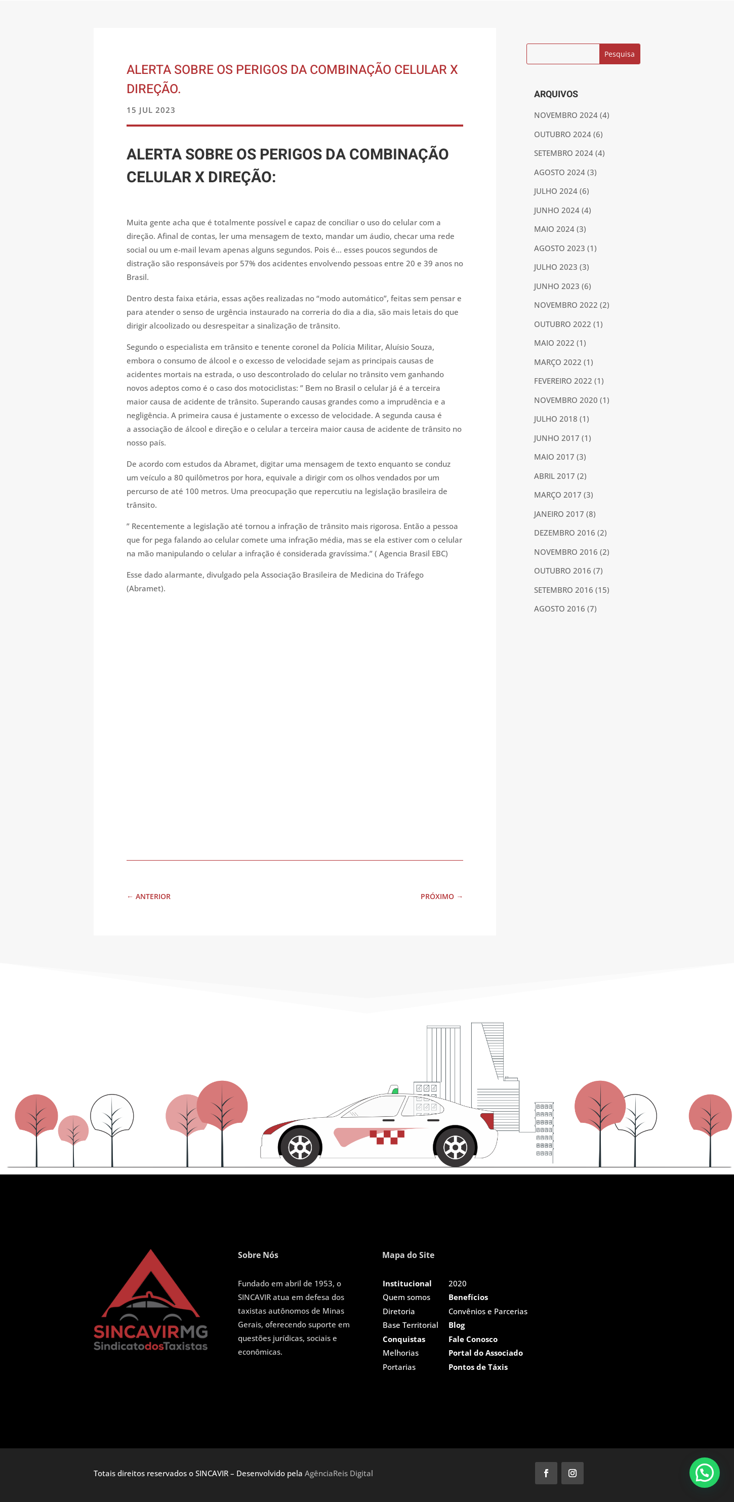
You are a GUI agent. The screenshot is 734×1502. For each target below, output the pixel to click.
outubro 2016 (562, 570)
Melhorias (401, 1353)
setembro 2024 (563, 153)
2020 (457, 1283)
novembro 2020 (566, 400)
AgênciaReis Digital (339, 1473)
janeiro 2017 (559, 514)
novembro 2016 (566, 552)
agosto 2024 (559, 172)
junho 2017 (557, 438)
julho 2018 (556, 419)
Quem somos (406, 1297)
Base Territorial (410, 1325)
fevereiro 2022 (563, 381)
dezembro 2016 (564, 532)
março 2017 (558, 495)
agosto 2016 (559, 608)
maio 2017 (554, 457)
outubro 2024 (562, 134)
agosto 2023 (559, 248)
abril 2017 (554, 476)
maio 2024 (554, 229)
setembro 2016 (563, 590)
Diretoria (399, 1311)
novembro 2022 (566, 305)
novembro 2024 (566, 115)
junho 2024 (557, 210)
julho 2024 (556, 191)
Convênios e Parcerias (487, 1311)
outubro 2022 (562, 324)
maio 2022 (554, 343)
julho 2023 (556, 267)
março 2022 (558, 362)
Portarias (399, 1367)
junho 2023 (557, 286)
